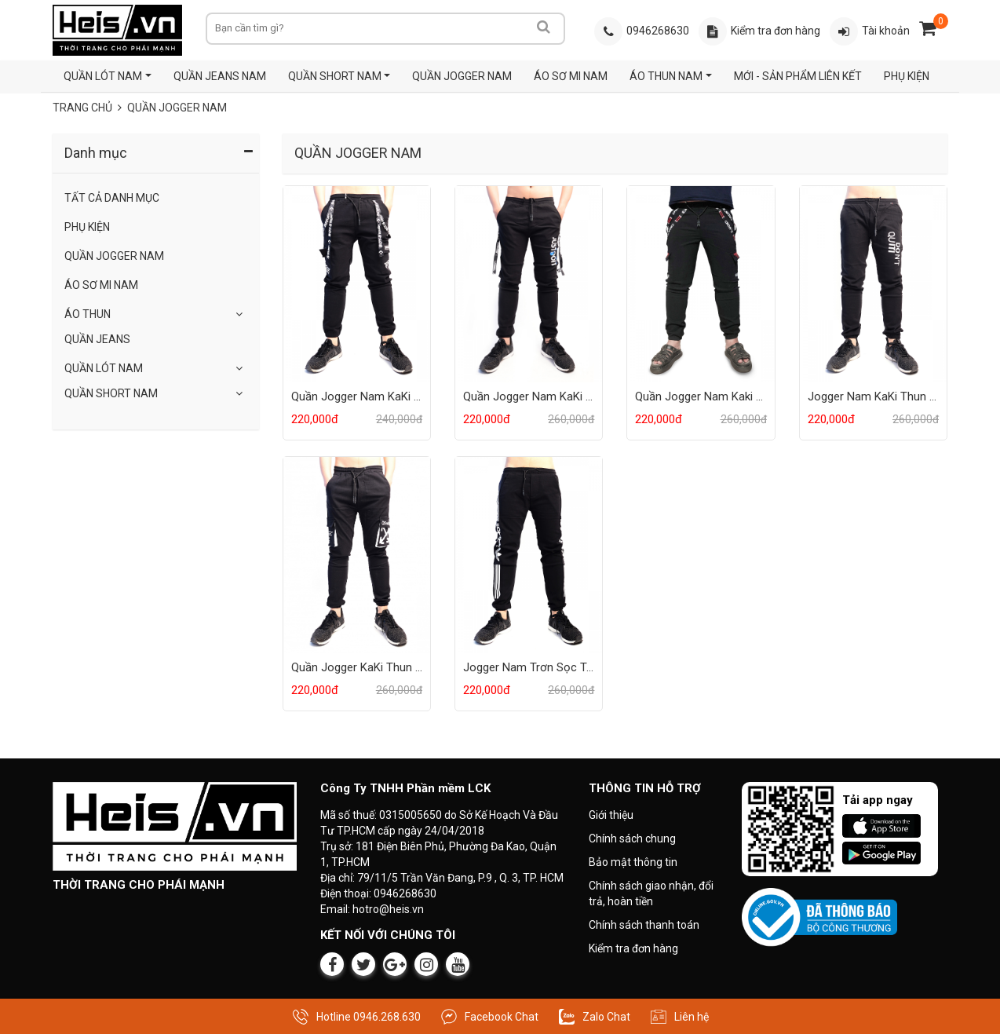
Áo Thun (87, 314)
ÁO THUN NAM (666, 76)
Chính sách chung (632, 838)
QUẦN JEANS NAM (219, 76)
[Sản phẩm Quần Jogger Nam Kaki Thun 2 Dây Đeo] (700, 283)
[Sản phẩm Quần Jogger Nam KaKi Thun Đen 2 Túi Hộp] (356, 283)
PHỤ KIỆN (906, 76)
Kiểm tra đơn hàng (633, 948)
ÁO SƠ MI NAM (571, 76)
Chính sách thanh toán (644, 925)
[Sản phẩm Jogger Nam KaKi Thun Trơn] (873, 283)
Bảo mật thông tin (633, 862)
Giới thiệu (611, 815)
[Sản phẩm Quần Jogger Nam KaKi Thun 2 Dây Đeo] (528, 283)
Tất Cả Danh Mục (111, 198)
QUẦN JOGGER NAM (462, 76)
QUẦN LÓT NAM (103, 76)
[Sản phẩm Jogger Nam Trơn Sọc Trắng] (528, 554)
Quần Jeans (97, 339)
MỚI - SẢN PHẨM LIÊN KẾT (798, 76)
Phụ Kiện (87, 227)
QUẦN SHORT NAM (334, 76)
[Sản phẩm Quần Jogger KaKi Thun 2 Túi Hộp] (356, 554)
